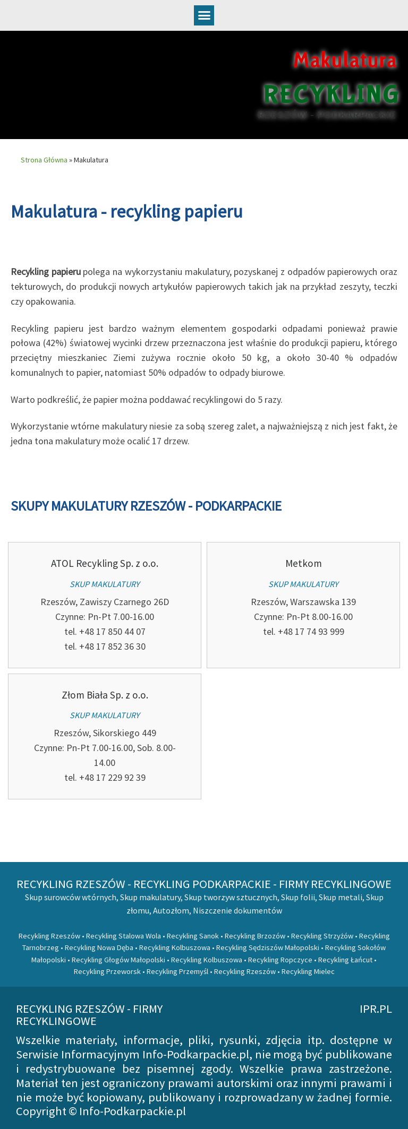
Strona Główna (44, 160)
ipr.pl (376, 1008)
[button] (204, 15)
